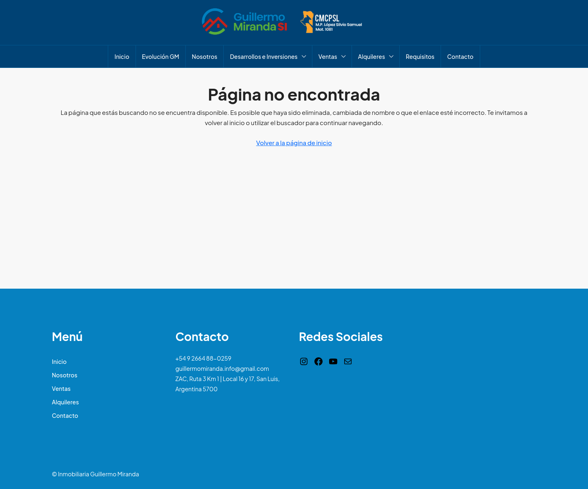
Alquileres (371, 56)
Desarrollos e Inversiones (264, 56)
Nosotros (204, 56)
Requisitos (420, 56)
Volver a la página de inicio (294, 142)
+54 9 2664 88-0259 (204, 358)
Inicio (121, 56)
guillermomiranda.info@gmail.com (222, 368)
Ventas (327, 56)
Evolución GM (160, 56)
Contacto (460, 56)
